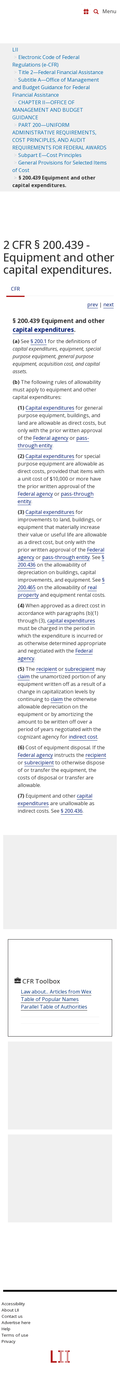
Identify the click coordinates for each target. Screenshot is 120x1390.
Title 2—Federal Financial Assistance (60, 72)
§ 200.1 (39, 341)
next (108, 304)
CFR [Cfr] (15, 288)
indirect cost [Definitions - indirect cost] (83, 736)
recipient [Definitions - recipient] (46, 668)
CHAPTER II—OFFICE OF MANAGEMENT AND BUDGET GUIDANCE (47, 110)
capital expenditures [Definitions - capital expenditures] (43, 329)
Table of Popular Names (50, 999)
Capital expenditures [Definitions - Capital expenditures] (50, 407)
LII (15, 49)
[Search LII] (96, 11)
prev (92, 304)
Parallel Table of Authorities (54, 1006)
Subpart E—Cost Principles (50, 155)
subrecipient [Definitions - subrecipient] (79, 668)
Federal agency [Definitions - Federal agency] (50, 437)
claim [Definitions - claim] (24, 676)
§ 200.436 (72, 810)
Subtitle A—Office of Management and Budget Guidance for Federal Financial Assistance (55, 87)
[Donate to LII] (86, 11)
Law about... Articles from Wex (56, 991)
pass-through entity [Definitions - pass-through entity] (66, 557)
